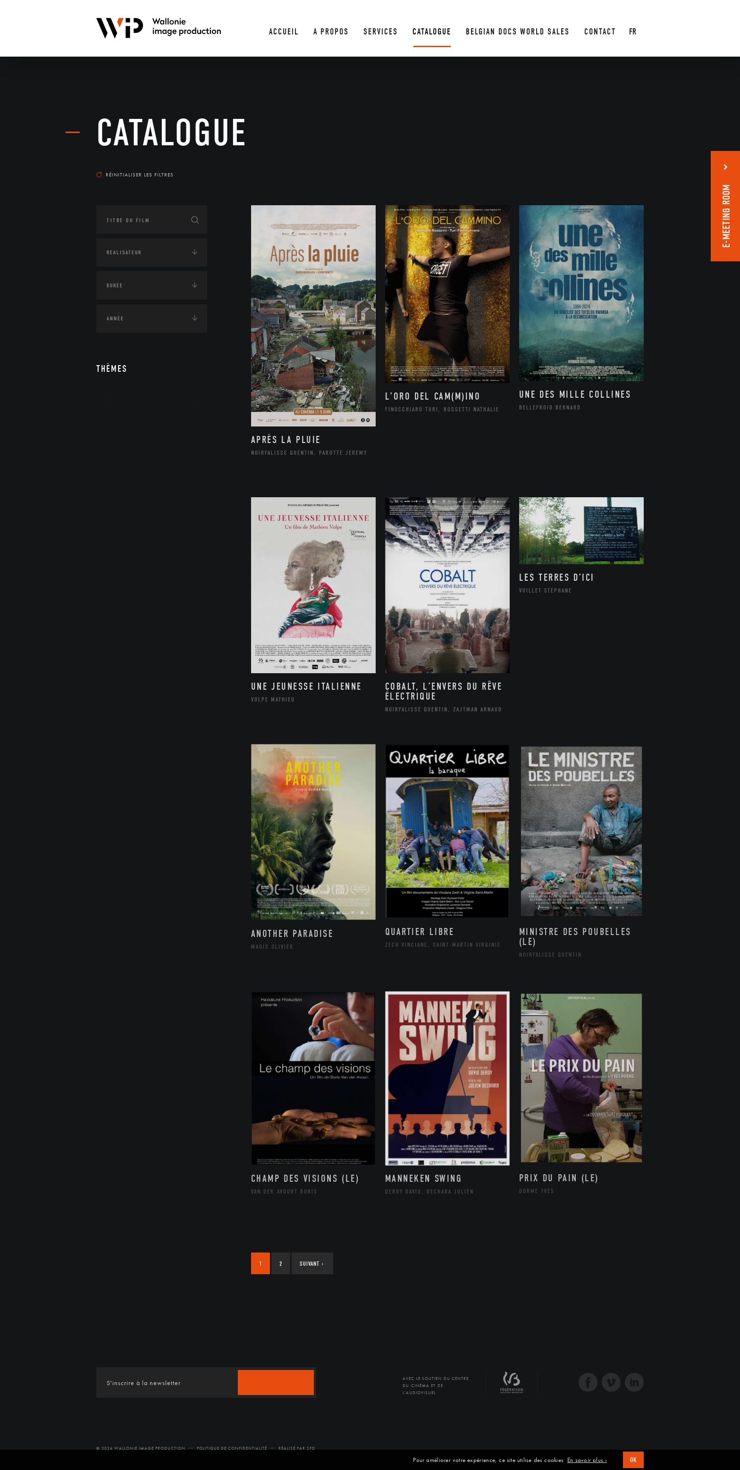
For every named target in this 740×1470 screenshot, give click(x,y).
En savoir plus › (587, 1460)
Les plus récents (620, 165)
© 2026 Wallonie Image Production (140, 1448)
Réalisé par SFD (296, 1448)
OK (633, 1460)
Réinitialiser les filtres (135, 174)
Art (111, 400)
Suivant (312, 1263)
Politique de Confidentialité (232, 1448)
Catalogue (171, 133)
